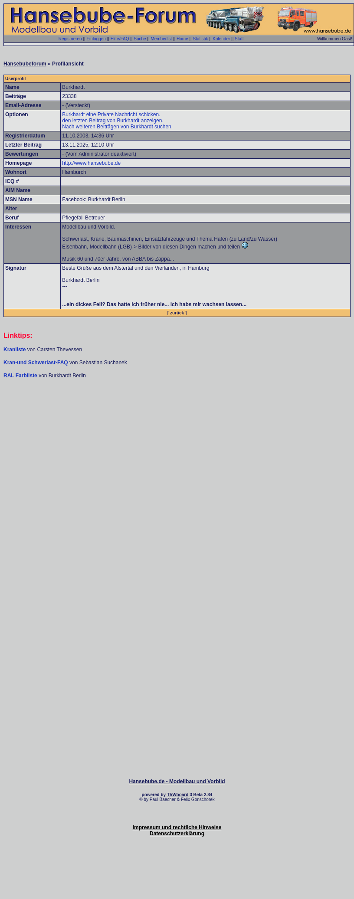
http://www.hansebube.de (91, 163)
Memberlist (161, 38)
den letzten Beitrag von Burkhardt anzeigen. (112, 121)
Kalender (221, 38)
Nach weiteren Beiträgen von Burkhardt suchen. (117, 127)
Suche (140, 38)
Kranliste (14, 350)
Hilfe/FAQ (120, 38)
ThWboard (177, 794)
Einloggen (95, 38)
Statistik (200, 38)
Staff (239, 38)
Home (182, 38)
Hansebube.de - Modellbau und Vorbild (177, 781)
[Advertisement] (177, 446)
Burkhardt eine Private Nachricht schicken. (111, 114)
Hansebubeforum (24, 64)
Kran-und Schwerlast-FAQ (36, 363)
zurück (177, 313)
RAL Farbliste (21, 376)
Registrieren (70, 38)
